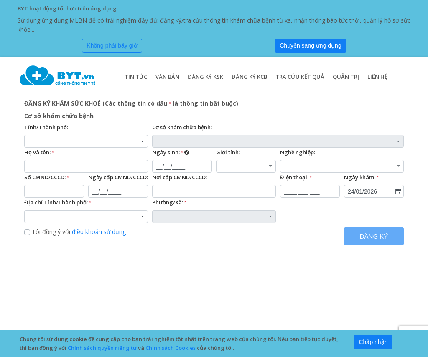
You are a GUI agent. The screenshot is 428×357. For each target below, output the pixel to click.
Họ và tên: (39, 152)
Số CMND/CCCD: (46, 177)
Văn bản (167, 76)
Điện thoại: (296, 177)
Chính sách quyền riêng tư (102, 348)
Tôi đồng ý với (75, 232)
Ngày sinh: (170, 152)
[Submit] (310, 46)
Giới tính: (228, 152)
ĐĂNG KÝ (374, 236)
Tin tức (136, 76)
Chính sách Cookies (170, 348)
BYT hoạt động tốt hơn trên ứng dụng (67, 8)
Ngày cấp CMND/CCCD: (118, 177)
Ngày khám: (361, 177)
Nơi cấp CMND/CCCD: (179, 177)
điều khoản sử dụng (99, 232)
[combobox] (86, 141)
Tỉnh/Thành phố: (46, 127)
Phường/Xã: (169, 203)
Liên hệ (377, 76)
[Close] (112, 46)
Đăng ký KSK (205, 76)
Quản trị (346, 76)
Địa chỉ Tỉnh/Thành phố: (57, 203)
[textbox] (86, 166)
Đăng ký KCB (249, 76)
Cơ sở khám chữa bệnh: (182, 127)
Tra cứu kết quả (299, 76)
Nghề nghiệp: (297, 152)
